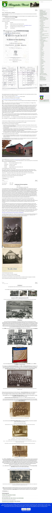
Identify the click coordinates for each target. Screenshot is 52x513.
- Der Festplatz (42, 45)
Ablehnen (28, 509)
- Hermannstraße (42, 53)
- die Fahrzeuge (42, 16)
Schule (41, 32)
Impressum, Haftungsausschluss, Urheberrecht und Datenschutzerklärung (43, 77)
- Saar (41, 64)
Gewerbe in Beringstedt (43, 17)
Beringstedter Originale (43, 13)
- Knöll (41, 58)
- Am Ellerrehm (42, 43)
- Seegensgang (42, 68)
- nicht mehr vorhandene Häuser (44, 19)
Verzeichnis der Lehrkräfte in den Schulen (11, 501)
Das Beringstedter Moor (43, 14)
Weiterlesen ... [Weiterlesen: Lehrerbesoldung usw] (5, 178)
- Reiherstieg (41, 63)
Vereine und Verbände (43, 73)
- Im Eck (41, 56)
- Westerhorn (41, 28)
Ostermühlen (42, 29)
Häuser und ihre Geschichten (44, 18)
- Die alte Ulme (42, 24)
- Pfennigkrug (41, 62)
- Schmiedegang (42, 65)
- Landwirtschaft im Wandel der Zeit (44, 27)
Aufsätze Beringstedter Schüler (9, 494)
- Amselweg (41, 47)
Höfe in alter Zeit (42, 25)
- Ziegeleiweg (41, 72)
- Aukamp (41, 48)
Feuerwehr (41, 15)
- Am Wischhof (42, 46)
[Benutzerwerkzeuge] (36, 10)
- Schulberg (41, 66)
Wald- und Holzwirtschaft (43, 74)
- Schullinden (41, 39)
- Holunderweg (42, 55)
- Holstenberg (41, 54)
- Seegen (41, 67)
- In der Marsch (42, 57)
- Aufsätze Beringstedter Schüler (44, 37)
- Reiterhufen (41, 26)
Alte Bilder (41, 10)
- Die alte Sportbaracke (43, 38)
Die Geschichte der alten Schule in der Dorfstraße (13, 498)
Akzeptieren (24, 509)
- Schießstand (42, 44)
